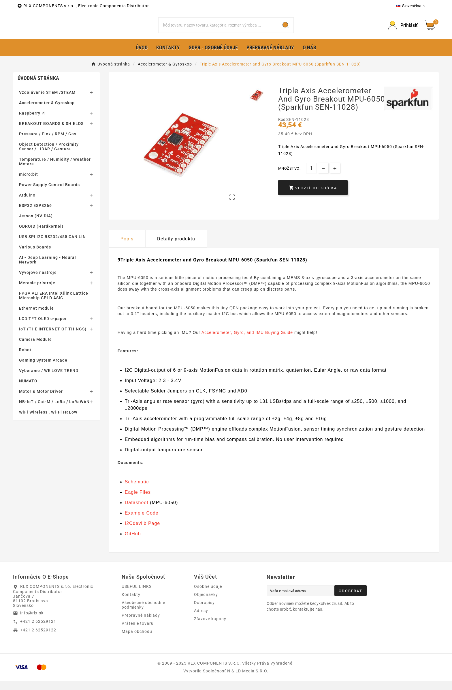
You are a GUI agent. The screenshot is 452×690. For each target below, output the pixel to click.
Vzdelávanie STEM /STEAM (47, 101)
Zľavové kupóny (210, 628)
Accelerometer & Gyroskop (47, 112)
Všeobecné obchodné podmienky (143, 614)
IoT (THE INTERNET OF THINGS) (52, 338)
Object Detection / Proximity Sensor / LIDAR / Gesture (49, 155)
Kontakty (131, 603)
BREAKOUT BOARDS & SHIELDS (51, 132)
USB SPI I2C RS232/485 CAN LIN (52, 246)
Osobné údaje (208, 595)
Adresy (201, 620)
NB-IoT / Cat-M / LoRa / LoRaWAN (54, 411)
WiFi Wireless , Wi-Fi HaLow (48, 421)
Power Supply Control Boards (49, 194)
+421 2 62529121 (38, 630)
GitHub (133, 543)
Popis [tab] (126, 247)
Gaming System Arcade (43, 369)
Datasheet (136, 511)
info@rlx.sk (32, 622)
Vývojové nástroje (38, 281)
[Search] (285, 30)
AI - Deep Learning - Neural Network (47, 269)
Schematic (137, 491)
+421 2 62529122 (38, 639)
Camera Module (35, 348)
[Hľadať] (218, 29)
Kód (282, 128)
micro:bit (28, 183)
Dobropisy (204, 611)
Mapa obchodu (137, 640)
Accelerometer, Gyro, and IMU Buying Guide (247, 341)
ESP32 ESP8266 (35, 214)
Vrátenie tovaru (138, 632)
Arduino (27, 204)
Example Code (142, 522)
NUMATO (28, 390)
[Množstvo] (311, 177)
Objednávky (206, 603)
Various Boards (35, 256)
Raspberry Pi (32, 122)
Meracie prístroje (37, 292)
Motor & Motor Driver (41, 400)
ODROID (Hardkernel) (41, 235)
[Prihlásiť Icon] (403, 29)
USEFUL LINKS (137, 595)
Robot (25, 359)
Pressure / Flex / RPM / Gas (47, 143)
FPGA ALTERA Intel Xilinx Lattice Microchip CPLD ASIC (53, 304)
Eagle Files (138, 501)
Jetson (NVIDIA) (36, 225)
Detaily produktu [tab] (176, 247)
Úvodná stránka (38, 87)
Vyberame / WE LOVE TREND (48, 379)
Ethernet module (36, 317)
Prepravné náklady (141, 624)
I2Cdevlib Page (142, 532)
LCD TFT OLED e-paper (43, 328)
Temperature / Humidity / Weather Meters (55, 170)
